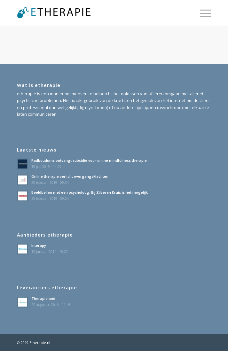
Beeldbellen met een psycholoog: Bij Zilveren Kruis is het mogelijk (89, 192)
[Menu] (202, 13)
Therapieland (43, 298)
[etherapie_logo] (94, 13)
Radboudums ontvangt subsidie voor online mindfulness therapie (89, 160)
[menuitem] (202, 13)
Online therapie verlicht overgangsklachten (69, 176)
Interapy (38, 245)
